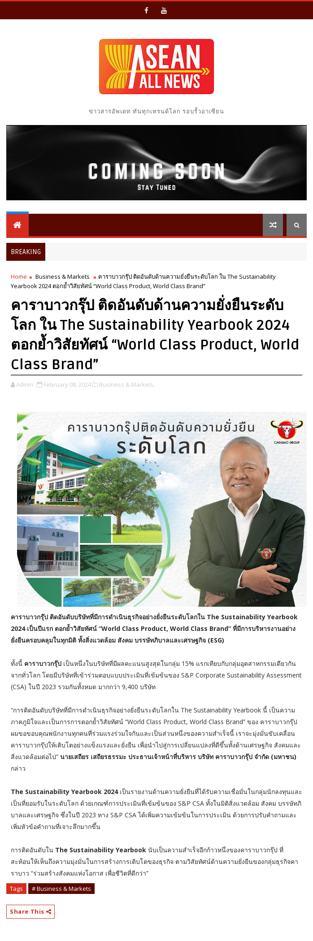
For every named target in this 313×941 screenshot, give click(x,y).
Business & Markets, (127, 384)
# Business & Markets (61, 889)
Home (19, 276)
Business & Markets (62, 276)
